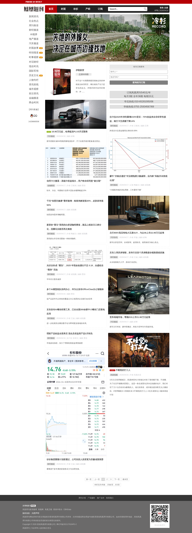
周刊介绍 (82, 498)
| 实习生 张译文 (72, 338)
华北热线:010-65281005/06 (138, 101)
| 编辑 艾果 (144, 126)
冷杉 (75, 9)
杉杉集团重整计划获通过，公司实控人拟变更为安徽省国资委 (75, 459)
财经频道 (114, 126)
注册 (166, 8)
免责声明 (35, 513)
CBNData (67, 509)
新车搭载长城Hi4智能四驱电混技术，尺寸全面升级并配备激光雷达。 (74, 141)
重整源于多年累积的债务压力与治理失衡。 (64, 469)
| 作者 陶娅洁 (71, 234)
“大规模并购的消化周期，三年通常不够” (125, 190)
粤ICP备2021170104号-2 (66, 524)
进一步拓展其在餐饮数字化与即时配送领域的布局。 (67, 323)
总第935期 (83, 74)
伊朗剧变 (80, 70)
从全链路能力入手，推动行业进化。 (124, 262)
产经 (88, 9)
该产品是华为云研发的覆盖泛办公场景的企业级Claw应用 (69, 299)
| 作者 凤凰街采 (135, 375)
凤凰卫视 (48, 509)
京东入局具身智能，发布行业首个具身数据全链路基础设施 (137, 252)
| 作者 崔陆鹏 (71, 274)
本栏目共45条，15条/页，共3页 (107, 485)
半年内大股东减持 (54, 279)
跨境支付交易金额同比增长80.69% (123, 131)
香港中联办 (57, 509)
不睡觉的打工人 (123, 370)
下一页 (117, 479)
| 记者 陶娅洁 (134, 185)
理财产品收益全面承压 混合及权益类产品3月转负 (70, 333)
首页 (51, 9)
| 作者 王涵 (133, 257)
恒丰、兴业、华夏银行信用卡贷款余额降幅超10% (66, 190)
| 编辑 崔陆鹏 (145, 185)
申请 (33, 506)
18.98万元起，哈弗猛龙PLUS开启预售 (70, 131)
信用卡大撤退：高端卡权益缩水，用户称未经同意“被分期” (74, 181)
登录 (161, 8)
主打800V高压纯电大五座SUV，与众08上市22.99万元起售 (137, 233)
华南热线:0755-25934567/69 (139, 106)
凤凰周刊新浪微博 (29, 509)
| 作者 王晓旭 (134, 126)
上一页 (97, 479)
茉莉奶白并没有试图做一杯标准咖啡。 (62, 239)
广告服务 (91, 498)
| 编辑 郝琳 (70, 136)
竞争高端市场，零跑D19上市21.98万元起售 (130, 317)
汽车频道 (51, 136)
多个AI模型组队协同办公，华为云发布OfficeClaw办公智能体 (75, 289)
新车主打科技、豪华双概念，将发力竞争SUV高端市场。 (132, 327)
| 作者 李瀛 (133, 237)
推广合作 (100, 498)
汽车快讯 (114, 237)
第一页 (89, 479)
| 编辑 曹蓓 (81, 186)
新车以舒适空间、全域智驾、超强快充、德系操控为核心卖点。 (135, 242)
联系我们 (109, 498)
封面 (63, 9)
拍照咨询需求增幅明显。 (56, 215)
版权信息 (26, 513)
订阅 (100, 9)
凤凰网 (41, 509)
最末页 (125, 479)
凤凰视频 (114, 375)
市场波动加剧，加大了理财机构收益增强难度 (65, 343)
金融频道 (51, 186)
